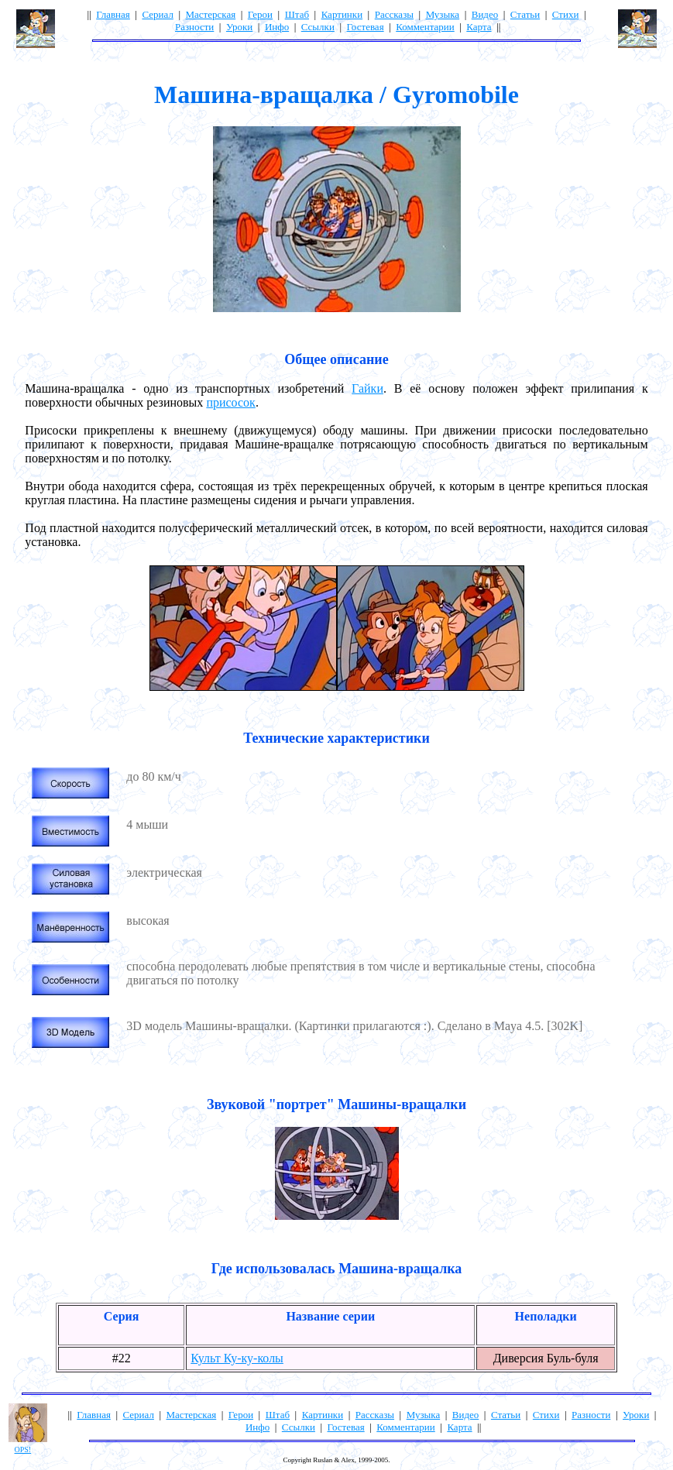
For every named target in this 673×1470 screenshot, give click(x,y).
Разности (194, 27)
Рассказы (394, 14)
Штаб (297, 14)
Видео (485, 14)
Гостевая (364, 27)
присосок (231, 402)
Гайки (367, 388)
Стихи (565, 14)
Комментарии (425, 27)
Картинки (341, 14)
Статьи (525, 14)
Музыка (443, 14)
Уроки (239, 27)
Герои (260, 14)
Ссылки (318, 27)
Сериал (157, 14)
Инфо (277, 27)
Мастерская (210, 14)
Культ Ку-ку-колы (237, 1358)
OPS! (23, 1449)
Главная (113, 14)
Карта (478, 27)
